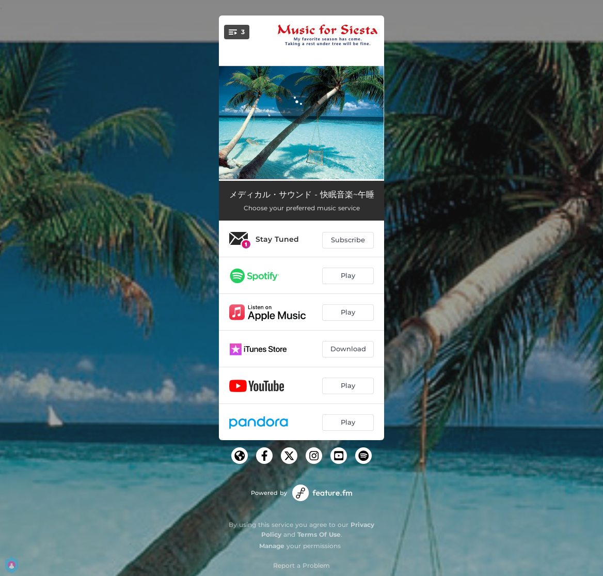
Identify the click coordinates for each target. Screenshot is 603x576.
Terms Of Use (319, 534)
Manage (271, 546)
